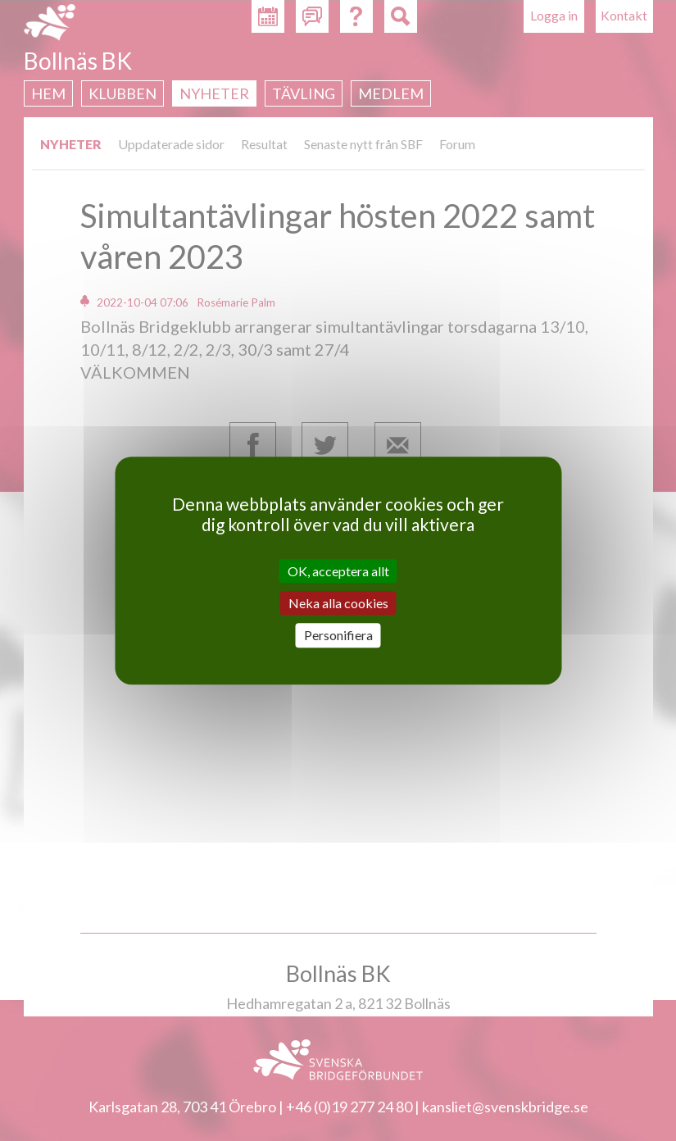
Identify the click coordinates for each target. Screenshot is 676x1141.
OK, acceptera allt (338, 571)
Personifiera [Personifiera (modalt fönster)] (338, 635)
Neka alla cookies (338, 603)
